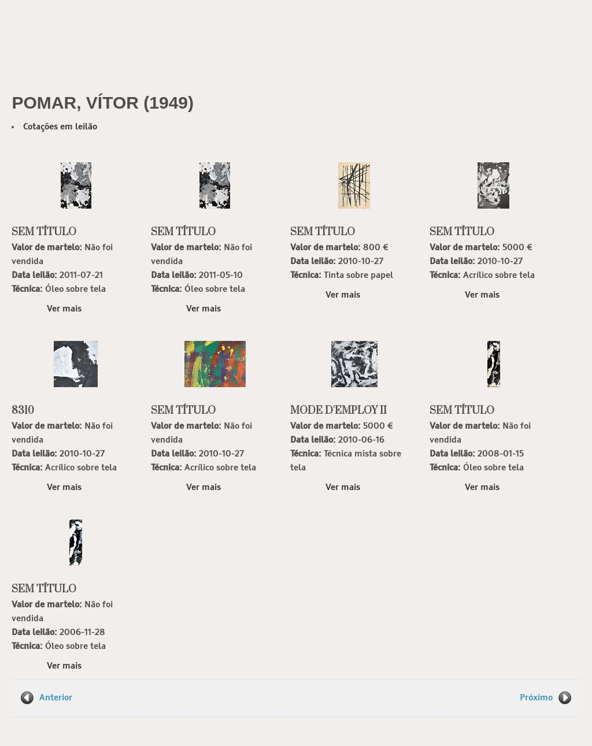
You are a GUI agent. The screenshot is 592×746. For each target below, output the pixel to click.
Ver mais (64, 309)
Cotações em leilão (60, 127)
